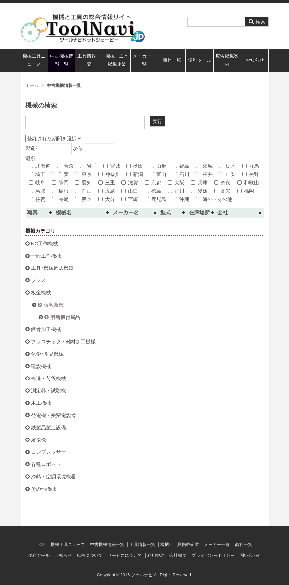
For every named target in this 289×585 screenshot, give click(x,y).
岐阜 (37, 182)
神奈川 (109, 174)
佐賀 (37, 199)
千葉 (60, 174)
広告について (90, 555)
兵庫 (199, 182)
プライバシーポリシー (213, 555)
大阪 (176, 182)
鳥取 (37, 191)
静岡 (60, 182)
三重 (106, 182)
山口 (129, 191)
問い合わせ (250, 555)
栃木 (227, 166)
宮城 (111, 166)
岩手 (88, 166)
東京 (83, 174)
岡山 (83, 191)
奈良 (222, 182)
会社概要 (178, 555)
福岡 (245, 191)
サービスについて (125, 555)
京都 (153, 182)
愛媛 (199, 191)
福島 (181, 166)
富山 (158, 174)
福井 (204, 174)
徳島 (153, 191)
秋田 (134, 166)
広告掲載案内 (227, 60)
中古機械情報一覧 (61, 60)
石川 (181, 174)
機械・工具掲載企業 (116, 60)
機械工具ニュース (34, 60)
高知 (222, 191)
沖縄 (181, 199)
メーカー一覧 (144, 60)
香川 (176, 191)
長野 (250, 174)
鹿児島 (155, 199)
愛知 (83, 182)
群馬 (250, 166)
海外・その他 (214, 199)
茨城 (204, 166)
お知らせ (254, 60)
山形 (158, 166)
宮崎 (129, 199)
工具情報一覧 (89, 60)
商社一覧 (172, 60)
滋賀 (129, 182)
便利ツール (199, 60)
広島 (106, 191)
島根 (60, 191)
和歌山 (248, 182)
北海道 (39, 166)
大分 (106, 199)
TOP (41, 544)
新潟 (134, 174)
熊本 (83, 199)
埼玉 (37, 174)
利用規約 (156, 555)
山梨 (227, 174)
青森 (65, 166)
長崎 (60, 199)
